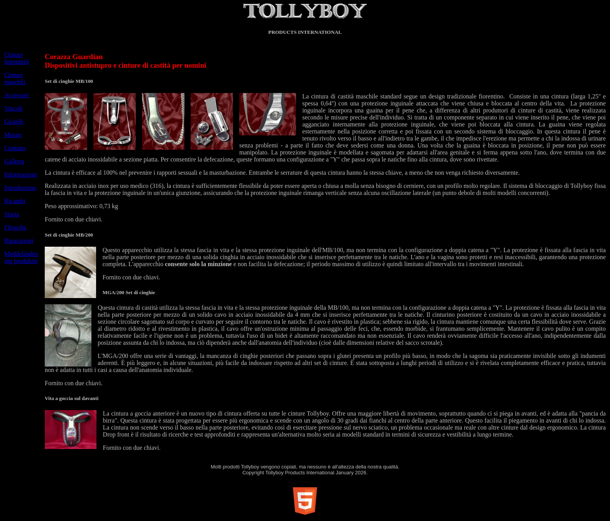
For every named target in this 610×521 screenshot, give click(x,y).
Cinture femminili (16, 58)
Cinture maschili (14, 78)
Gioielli (13, 121)
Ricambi (14, 201)
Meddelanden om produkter (21, 257)
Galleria (14, 161)
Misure (13, 135)
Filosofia (15, 227)
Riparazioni (18, 240)
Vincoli (13, 108)
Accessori (16, 95)
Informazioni (20, 174)
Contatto (15, 148)
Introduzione (20, 187)
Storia (11, 214)
